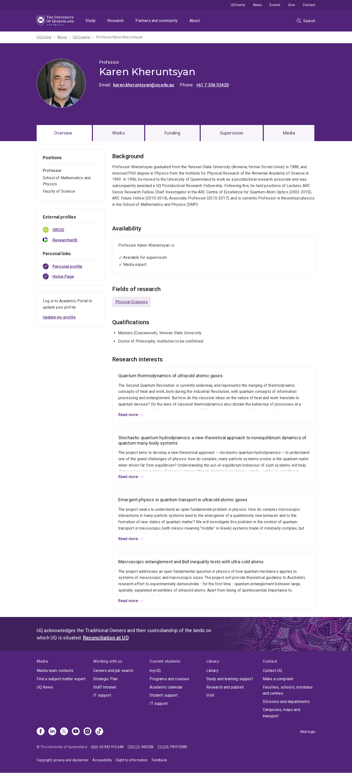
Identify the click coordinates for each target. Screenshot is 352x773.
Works (118, 133)
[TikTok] (99, 731)
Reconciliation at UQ (106, 638)
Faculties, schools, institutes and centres (288, 690)
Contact (309, 5)
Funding (172, 133)
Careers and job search (113, 670)
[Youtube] (76, 731)
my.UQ (155, 670)
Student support (163, 695)
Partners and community (156, 20)
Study (91, 20)
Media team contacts (55, 670)
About (194, 20)
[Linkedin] (52, 731)
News (257, 5)
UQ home (238, 5)
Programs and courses (169, 679)
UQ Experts (81, 37)
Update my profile (59, 317)
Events (275, 5)
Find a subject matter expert (61, 679)
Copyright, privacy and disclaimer (62, 760)
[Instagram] (87, 731)
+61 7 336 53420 (212, 84)
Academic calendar (166, 687)
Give (291, 5)
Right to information (132, 760)
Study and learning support (229, 679)
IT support (102, 695)
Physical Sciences (131, 302)
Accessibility (102, 760)
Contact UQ (272, 670)
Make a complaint (278, 679)
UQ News (45, 687)
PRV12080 (178, 747)
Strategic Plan (105, 679)
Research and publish (225, 687)
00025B (147, 747)
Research (115, 20)
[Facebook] (40, 731)
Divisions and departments (286, 701)
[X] (64, 731)
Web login (307, 732)
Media (289, 133)
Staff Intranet (104, 687)
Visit (210, 695)
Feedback (159, 760)
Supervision (231, 133)
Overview (63, 133)
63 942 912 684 (111, 747)
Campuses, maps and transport (281, 712)
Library (212, 670)
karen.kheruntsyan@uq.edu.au (143, 84)
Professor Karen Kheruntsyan (119, 37)
